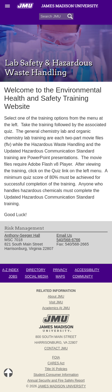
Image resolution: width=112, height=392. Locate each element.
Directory (35, 270)
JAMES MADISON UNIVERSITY (62, 386)
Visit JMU (56, 302)
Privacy (60, 270)
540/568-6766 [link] (68, 240)
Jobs (13, 276)
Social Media (36, 276)
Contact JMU (56, 348)
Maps (60, 276)
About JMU (56, 296)
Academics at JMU (56, 308)
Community (83, 276)
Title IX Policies (56, 369)
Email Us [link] (64, 235)
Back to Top (8, 372)
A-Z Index (10, 270)
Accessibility (87, 270)
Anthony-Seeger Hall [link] (22, 235)
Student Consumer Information (56, 375)
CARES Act (56, 363)
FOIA (56, 357)
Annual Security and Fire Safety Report (55, 380)
